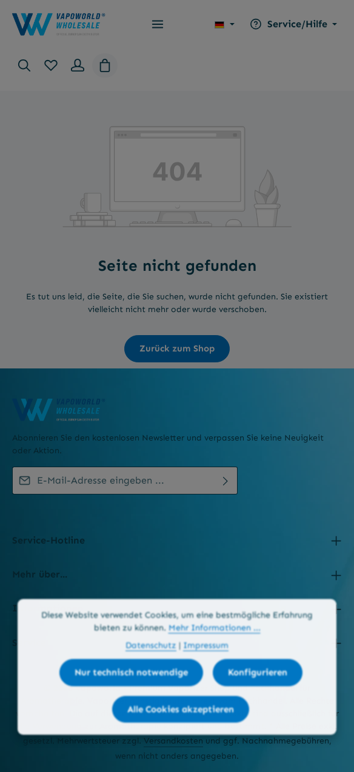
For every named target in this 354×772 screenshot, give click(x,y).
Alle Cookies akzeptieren (180, 738)
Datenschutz (150, 675)
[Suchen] (24, 65)
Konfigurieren (257, 701)
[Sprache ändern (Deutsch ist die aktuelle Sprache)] (224, 24)
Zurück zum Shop (177, 348)
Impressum (206, 675)
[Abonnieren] (226, 480)
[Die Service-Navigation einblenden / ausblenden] (292, 24)
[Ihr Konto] (77, 65)
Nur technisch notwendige (131, 701)
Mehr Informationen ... (215, 657)
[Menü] (157, 24)
